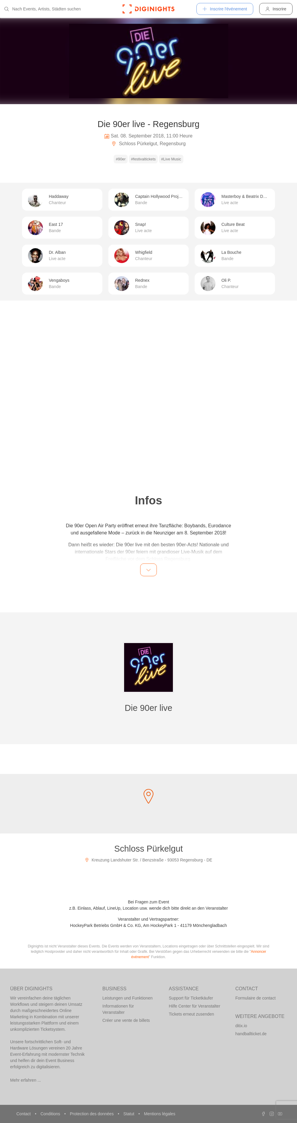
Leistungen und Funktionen (127, 998)
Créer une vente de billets (126, 1020)
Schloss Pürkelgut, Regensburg (148, 143)
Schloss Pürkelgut (148, 848)
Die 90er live (148, 708)
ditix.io (241, 1025)
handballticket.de (251, 1033)
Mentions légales (159, 1113)
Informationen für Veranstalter (118, 1009)
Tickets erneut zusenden (191, 1014)
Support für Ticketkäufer (191, 998)
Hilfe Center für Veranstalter (194, 1006)
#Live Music (171, 159)
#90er (121, 159)
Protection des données (92, 1113)
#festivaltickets (143, 159)
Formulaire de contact (255, 998)
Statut (129, 1113)
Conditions (50, 1113)
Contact (24, 1113)
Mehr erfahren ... (25, 1080)
